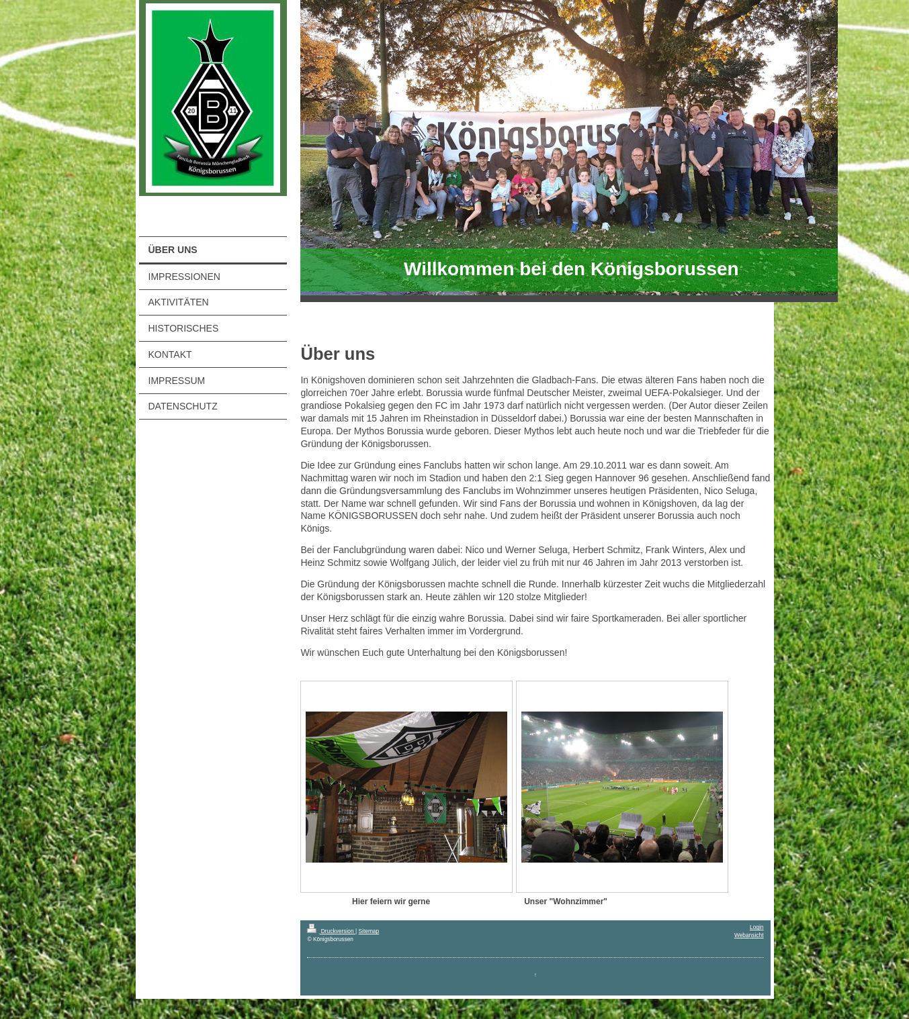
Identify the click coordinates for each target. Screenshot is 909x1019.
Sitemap (368, 931)
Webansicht (749, 935)
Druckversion (331, 931)
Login (757, 927)
